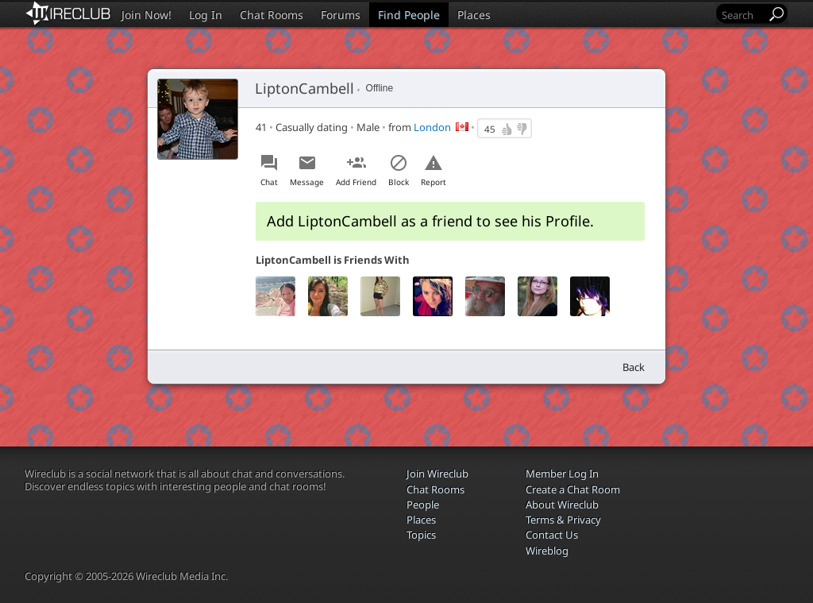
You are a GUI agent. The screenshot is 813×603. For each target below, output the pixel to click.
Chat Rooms (271, 14)
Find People (409, 14)
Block (398, 181)
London (432, 127)
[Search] (742, 14)
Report (433, 181)
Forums (340, 14)
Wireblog (547, 550)
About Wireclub (562, 504)
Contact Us (552, 534)
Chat (269, 181)
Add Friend (356, 181)
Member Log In (562, 473)
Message (307, 181)
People (422, 504)
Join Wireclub (437, 473)
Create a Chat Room (573, 489)
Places (474, 14)
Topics (421, 534)
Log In (205, 14)
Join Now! (146, 14)
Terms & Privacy (563, 519)
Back (633, 367)
